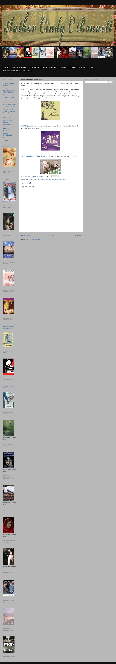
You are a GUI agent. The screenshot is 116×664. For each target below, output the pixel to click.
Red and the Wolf (8, 122)
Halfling (5, 133)
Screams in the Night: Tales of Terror (9, 112)
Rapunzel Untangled (9, 90)
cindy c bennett (29, 179)
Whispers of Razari (8, 97)
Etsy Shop (26, 70)
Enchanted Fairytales (9, 104)
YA (52, 179)
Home (6, 67)
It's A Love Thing (8, 109)
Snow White (6, 124)
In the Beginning (8, 135)
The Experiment (8, 92)
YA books (56, 179)
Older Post (76, 235)
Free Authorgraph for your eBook (82, 67)
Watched (6, 140)
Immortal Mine (7, 95)
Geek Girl (6, 88)
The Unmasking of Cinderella (8, 127)
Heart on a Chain (8, 85)
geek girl (37, 179)
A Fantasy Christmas (9, 106)
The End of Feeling (8, 83)
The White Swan (8, 131)
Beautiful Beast (7, 120)
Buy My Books (63, 67)
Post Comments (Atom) (35, 239)
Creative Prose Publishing (11, 70)
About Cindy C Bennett (18, 67)
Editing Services (34, 67)
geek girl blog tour (46, 179)
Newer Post (25, 235)
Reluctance (6, 138)
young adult (63, 179)
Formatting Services (49, 67)
